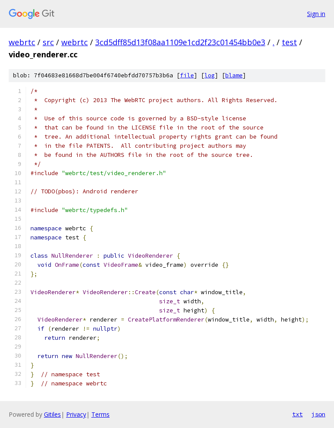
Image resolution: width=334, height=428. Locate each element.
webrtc (22, 42)
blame (234, 75)
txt (297, 414)
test (289, 42)
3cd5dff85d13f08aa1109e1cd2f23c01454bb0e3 (180, 42)
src (48, 42)
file (187, 75)
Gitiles (52, 414)
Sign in (316, 14)
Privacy (76, 414)
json (318, 414)
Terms (100, 414)
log (209, 75)
